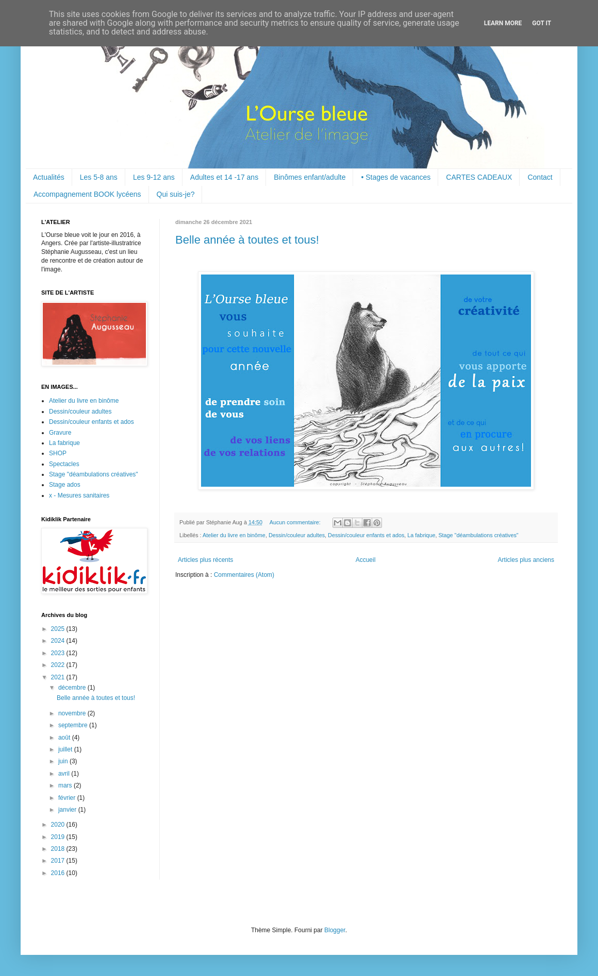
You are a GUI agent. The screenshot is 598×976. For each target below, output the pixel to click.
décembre (73, 687)
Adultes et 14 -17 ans (224, 177)
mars (66, 785)
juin (64, 761)
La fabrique (421, 535)
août (65, 737)
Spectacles (64, 464)
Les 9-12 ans (154, 177)
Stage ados (64, 484)
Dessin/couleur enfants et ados (366, 535)
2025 (59, 628)
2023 (59, 653)
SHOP (58, 453)
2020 (59, 824)
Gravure (60, 432)
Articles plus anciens (526, 559)
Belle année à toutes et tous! (247, 239)
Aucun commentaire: (296, 522)
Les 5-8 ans (99, 177)
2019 (59, 837)
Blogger (334, 930)
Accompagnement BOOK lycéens (87, 194)
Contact (539, 177)
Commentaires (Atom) (244, 574)
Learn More (503, 23)
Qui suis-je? (176, 194)
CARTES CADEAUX (479, 177)
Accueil (366, 559)
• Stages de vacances (395, 177)
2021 (59, 677)
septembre (73, 725)
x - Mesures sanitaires (79, 495)
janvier (68, 809)
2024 (59, 640)
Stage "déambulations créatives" (478, 535)
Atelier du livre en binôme (234, 535)
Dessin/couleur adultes (297, 535)
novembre (73, 713)
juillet (66, 749)
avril (64, 773)
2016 (59, 873)
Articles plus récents (205, 559)
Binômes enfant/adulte (309, 177)
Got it (541, 23)
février (67, 797)
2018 (59, 848)
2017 (59, 860)
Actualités (48, 177)
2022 (59, 665)
